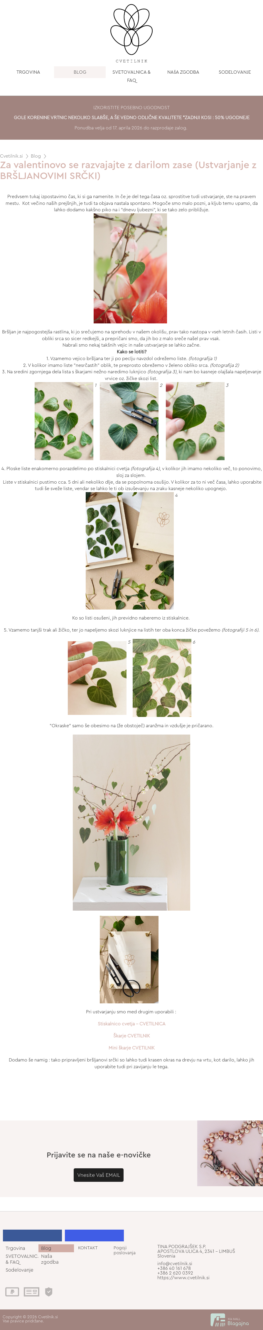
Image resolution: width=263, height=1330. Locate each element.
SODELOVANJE (235, 72)
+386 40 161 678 (174, 1268)
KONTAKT (88, 1248)
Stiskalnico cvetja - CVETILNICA (132, 1024)
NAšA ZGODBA (183, 72)
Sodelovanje (19, 1269)
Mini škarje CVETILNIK (132, 1048)
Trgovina (15, 1248)
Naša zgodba (50, 1259)
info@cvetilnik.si (174, 1263)
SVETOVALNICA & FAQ (131, 76)
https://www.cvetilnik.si (183, 1277)
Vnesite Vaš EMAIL (98, 1175)
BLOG (80, 72)
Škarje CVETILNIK (131, 1036)
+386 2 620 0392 (175, 1273)
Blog (36, 156)
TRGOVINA (28, 72)
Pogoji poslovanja (125, 1250)
